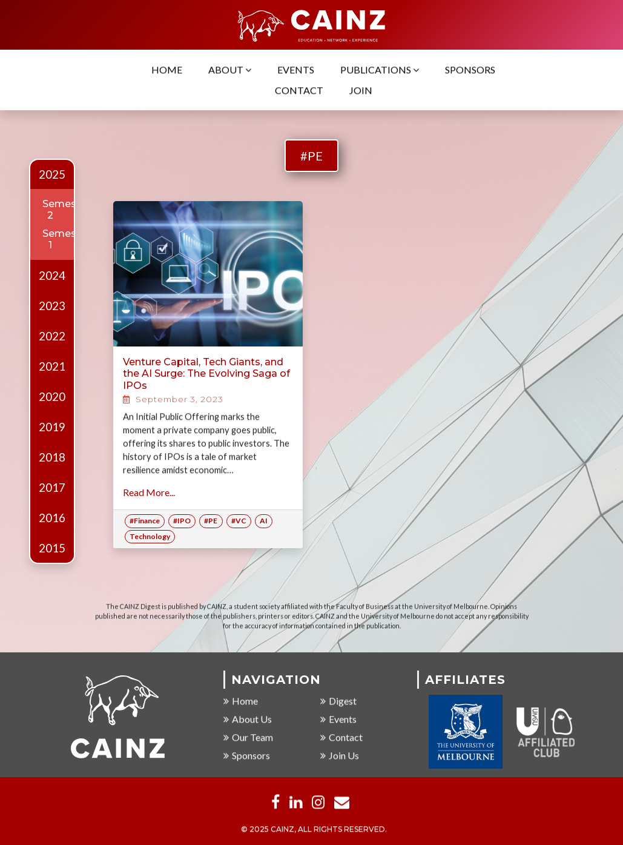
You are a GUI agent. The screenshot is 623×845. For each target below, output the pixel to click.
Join (360, 90)
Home (166, 70)
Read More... (149, 492)
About (229, 70)
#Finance (145, 520)
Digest (338, 701)
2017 (52, 487)
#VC (238, 520)
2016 (52, 518)
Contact (299, 90)
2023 (52, 306)
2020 (52, 396)
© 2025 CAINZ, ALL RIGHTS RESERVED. (314, 829)
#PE (311, 155)
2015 (52, 548)
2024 (52, 275)
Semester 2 (66, 209)
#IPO (182, 520)
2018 (52, 457)
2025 (52, 174)
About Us (247, 719)
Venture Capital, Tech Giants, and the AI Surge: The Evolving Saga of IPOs (206, 373)
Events (295, 70)
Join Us (339, 755)
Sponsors (470, 70)
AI (264, 520)
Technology (150, 536)
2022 (52, 336)
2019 (52, 427)
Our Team (248, 737)
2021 (52, 366)
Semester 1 (66, 239)
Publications (379, 70)
